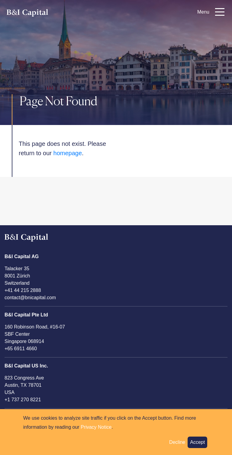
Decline (177, 445)
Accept (197, 445)
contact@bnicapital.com (30, 297)
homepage (67, 153)
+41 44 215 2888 (23, 290)
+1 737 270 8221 (23, 399)
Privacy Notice (96, 430)
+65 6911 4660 (21, 348)
